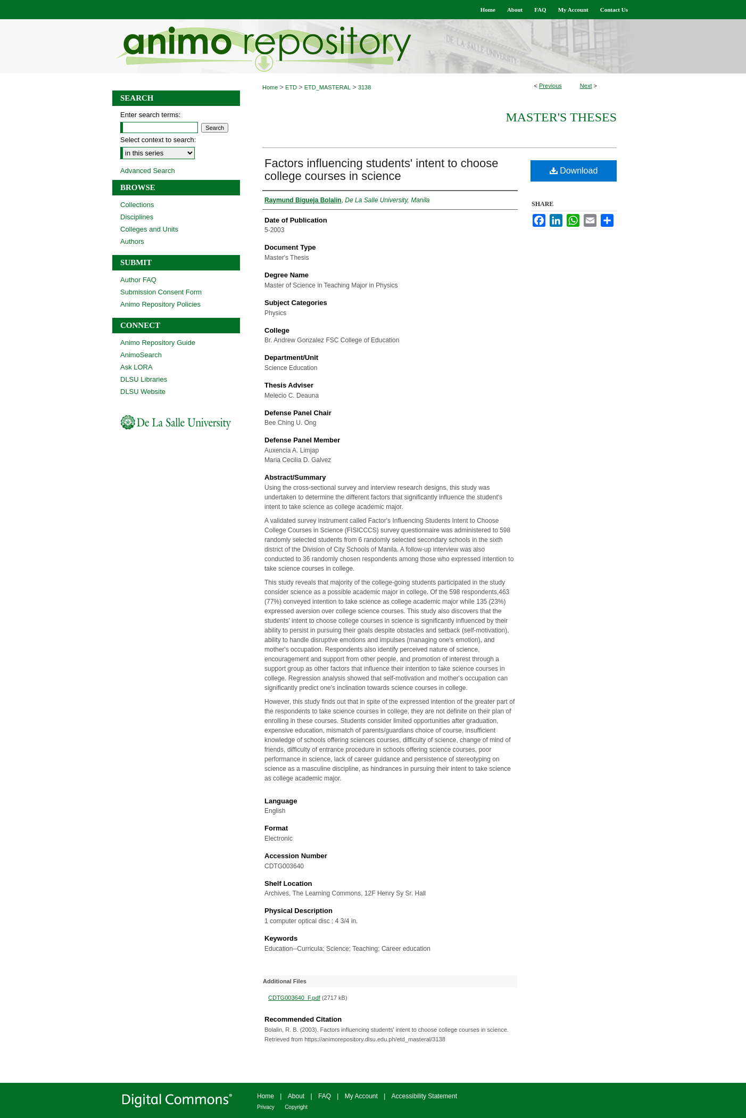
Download (574, 170)
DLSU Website (142, 392)
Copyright (296, 1107)
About (296, 1096)
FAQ (324, 1096)
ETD (291, 87)
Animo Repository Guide (157, 343)
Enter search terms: (150, 115)
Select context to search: (158, 140)
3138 (364, 87)
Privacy (266, 1107)
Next (586, 86)
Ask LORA (136, 367)
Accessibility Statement (424, 1096)
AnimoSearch (141, 355)
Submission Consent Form (161, 292)
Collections (137, 205)
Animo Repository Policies (160, 304)
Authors (132, 241)
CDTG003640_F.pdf (294, 997)
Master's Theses (561, 117)
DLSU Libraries (143, 379)
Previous (550, 86)
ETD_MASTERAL (327, 87)
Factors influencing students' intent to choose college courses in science (381, 170)
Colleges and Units (149, 229)
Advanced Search (147, 171)
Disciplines (136, 217)
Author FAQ (138, 280)
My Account (361, 1096)
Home (270, 87)
